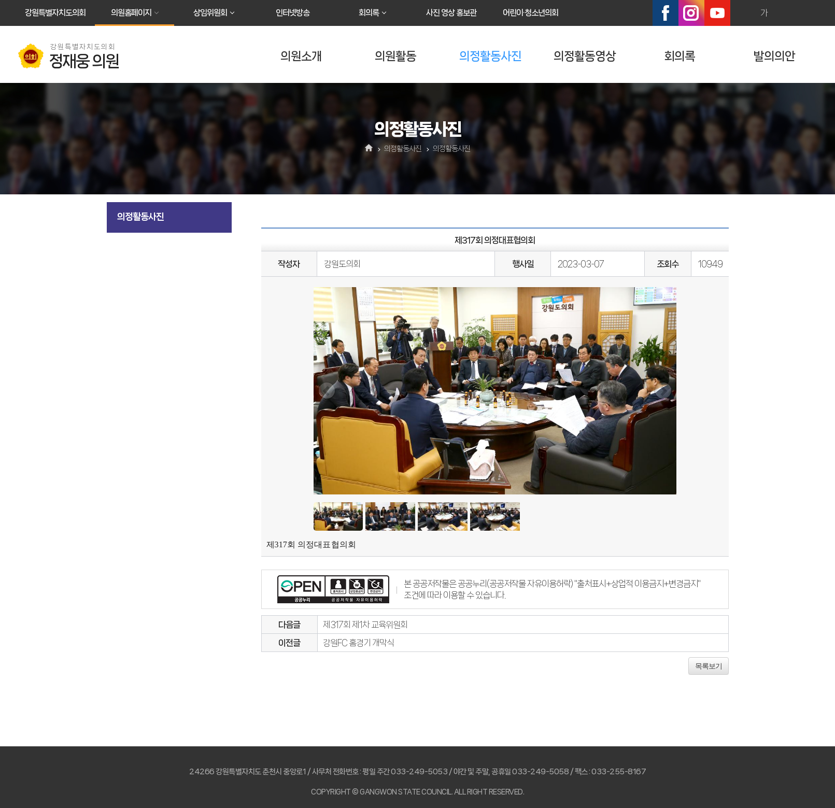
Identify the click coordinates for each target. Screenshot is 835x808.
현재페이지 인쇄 (808, 13)
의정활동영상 (585, 56)
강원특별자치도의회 (55, 12)
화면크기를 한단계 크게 (742, 13)
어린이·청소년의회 (530, 12)
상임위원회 (210, 12)
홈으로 (369, 148)
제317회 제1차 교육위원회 (365, 624)
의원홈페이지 (131, 12)
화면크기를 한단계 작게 (786, 13)
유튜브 (717, 13)
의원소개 (301, 56)
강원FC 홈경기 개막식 (358, 642)
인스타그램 (691, 13)
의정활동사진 (490, 56)
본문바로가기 (0, 0)
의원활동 (395, 56)
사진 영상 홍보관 (451, 12)
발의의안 (774, 56)
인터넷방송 (292, 12)
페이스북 (665, 13)
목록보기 (708, 666)
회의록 (369, 12)
